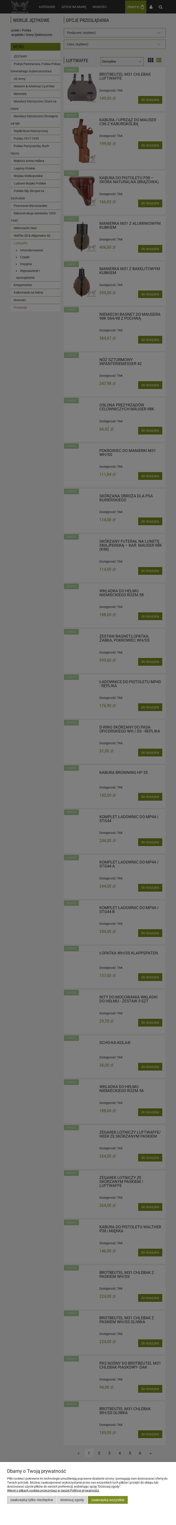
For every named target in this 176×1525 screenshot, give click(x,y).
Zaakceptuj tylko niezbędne (31, 1500)
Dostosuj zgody (72, 1500)
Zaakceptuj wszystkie (107, 1500)
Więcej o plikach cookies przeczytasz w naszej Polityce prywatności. (53, 1490)
